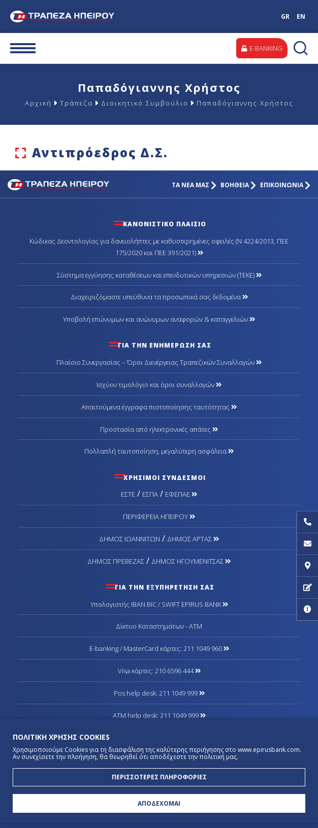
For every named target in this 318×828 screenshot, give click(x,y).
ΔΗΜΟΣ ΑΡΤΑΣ (193, 538)
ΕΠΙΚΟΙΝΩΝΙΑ (285, 185)
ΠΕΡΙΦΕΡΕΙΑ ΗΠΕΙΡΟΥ (159, 516)
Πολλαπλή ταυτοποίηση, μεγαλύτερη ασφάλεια (159, 451)
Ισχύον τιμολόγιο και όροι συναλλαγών (159, 384)
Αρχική (38, 103)
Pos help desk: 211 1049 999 (159, 693)
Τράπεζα (76, 103)
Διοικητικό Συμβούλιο (144, 103)
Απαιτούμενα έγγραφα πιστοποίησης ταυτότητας (159, 406)
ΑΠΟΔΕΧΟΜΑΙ (159, 803)
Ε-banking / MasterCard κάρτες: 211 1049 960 (159, 648)
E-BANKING (261, 48)
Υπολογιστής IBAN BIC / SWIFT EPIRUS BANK (159, 604)
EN (301, 16)
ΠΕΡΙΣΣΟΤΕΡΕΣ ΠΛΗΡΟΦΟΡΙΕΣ (159, 777)
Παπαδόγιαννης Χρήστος (245, 103)
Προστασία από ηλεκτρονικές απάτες (159, 429)
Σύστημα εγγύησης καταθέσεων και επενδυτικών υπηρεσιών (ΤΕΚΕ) (159, 275)
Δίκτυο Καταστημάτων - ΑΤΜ (159, 626)
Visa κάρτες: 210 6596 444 (159, 670)
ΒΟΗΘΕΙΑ (238, 185)
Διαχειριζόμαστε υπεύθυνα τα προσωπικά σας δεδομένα (159, 296)
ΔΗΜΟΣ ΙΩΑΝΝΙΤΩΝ (129, 538)
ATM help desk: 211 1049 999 (159, 715)
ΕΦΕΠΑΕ (181, 494)
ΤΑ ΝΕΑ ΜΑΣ (194, 185)
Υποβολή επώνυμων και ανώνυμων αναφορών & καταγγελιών (159, 319)
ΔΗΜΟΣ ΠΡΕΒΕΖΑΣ (115, 561)
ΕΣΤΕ (128, 494)
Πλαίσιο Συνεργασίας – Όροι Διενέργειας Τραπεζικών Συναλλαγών (159, 362)
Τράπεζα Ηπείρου (66, 16)
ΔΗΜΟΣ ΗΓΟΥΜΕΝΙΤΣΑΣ (191, 561)
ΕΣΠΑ (150, 494)
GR (285, 16)
